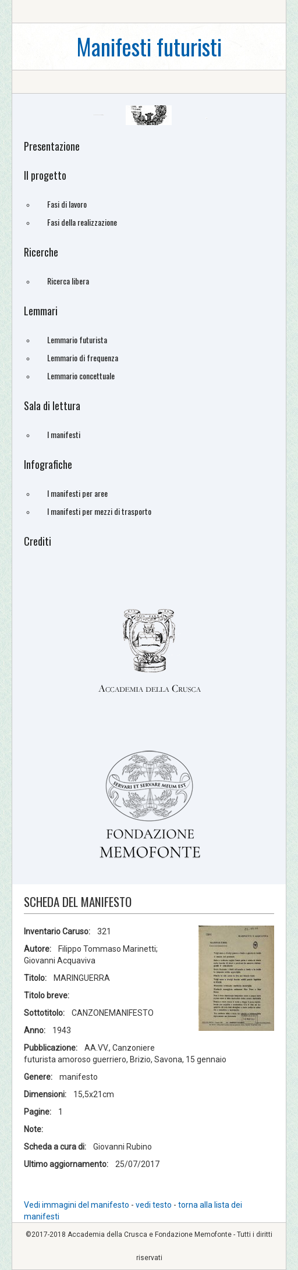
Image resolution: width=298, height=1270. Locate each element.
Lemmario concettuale (81, 375)
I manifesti (63, 434)
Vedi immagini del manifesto (76, 1204)
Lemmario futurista (77, 339)
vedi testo (154, 1204)
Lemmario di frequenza (82, 357)
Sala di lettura (52, 405)
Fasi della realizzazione (82, 222)
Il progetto (45, 175)
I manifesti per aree (77, 493)
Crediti (37, 541)
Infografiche (48, 464)
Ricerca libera (68, 281)
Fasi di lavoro (67, 204)
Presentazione (52, 146)
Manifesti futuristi (149, 46)
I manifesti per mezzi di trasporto (99, 511)
